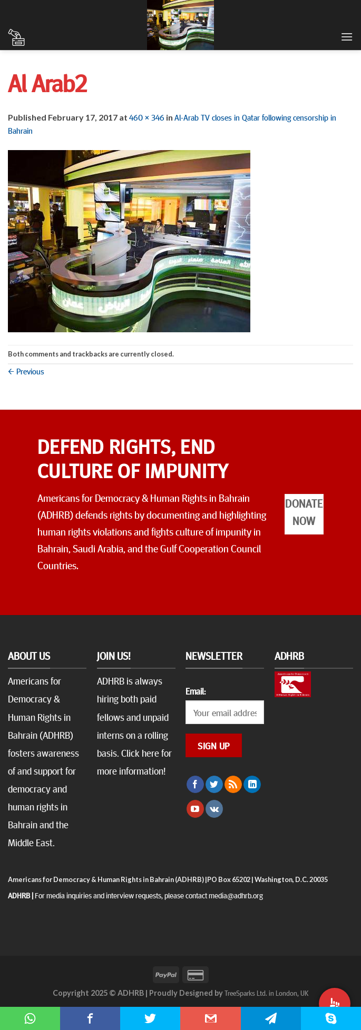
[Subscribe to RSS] (233, 785)
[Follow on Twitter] (214, 785)
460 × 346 (146, 117)
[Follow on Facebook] (195, 785)
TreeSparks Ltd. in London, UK (266, 992)
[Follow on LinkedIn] (252, 785)
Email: (196, 691)
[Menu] (346, 36)
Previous (26, 371)
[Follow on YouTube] (195, 809)
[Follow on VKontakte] (214, 809)
